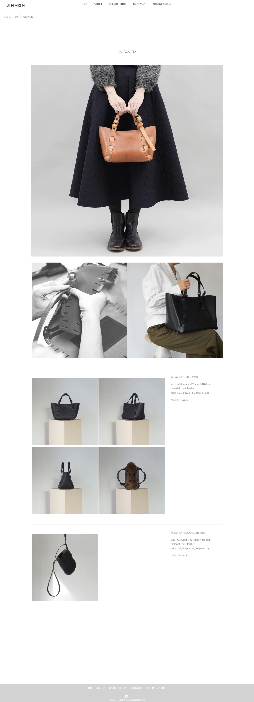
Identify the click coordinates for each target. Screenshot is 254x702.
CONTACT (139, 6)
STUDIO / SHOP (117, 6)
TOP (84, 6)
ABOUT (98, 6)
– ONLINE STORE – (162, 6)
